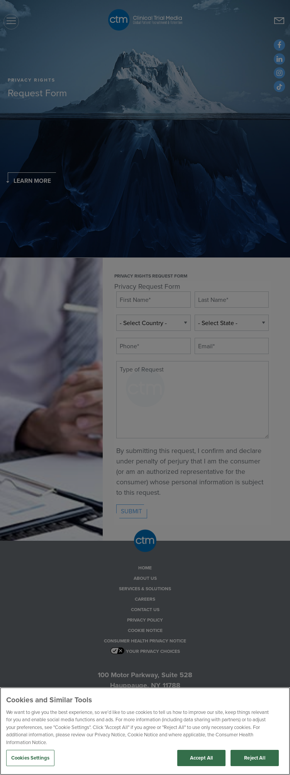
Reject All (254, 757)
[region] (145, 731)
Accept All (201, 757)
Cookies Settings (30, 757)
